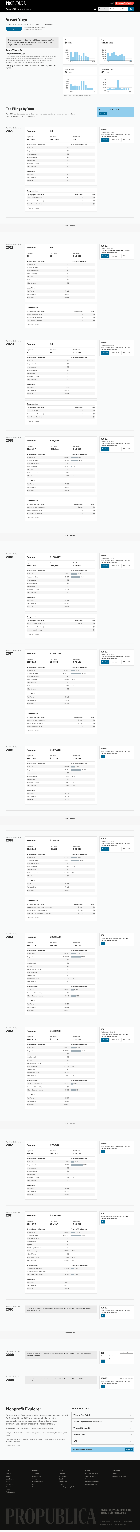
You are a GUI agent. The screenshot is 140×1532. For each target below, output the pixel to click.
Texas (61, 1486)
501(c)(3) (21, 54)
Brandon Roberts (48, 1430)
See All (34, 1489)
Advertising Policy (106, 1526)
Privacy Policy (128, 1523)
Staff (8, 1483)
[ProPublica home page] (51, 1518)
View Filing (105, 139)
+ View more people (33, 208)
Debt (34, 1486)
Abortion (35, 1476)
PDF (125, 139)
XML (103, 144)
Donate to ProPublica (124, 3)
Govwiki (17, 1443)
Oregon (28, 9)
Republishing (117, 1523)
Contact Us (103, 114)
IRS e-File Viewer (27, 1441)
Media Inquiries (91, 1486)
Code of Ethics (105, 1523)
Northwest (63, 1478)
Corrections (89, 1481)
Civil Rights (36, 1478)
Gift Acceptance (120, 1526)
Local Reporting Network (68, 1489)
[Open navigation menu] (112, 3)
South (61, 1481)
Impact (8, 1478)
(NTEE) (8, 68)
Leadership (10, 1481)
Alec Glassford (25, 1430)
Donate (114, 1476)
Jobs (8, 1491)
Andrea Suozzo (13, 1430)
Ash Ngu (35, 1430)
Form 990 (9, 114)
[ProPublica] (16, 3)
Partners (9, 1486)
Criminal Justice (38, 1483)
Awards (9, 1489)
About (8, 1476)
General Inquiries (91, 1476)
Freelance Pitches (92, 1483)
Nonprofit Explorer (15, 9)
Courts (34, 1481)
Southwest (63, 1483)
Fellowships (10, 1494)
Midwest (62, 1476)
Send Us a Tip (90, 1478)
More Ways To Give (119, 1478)
